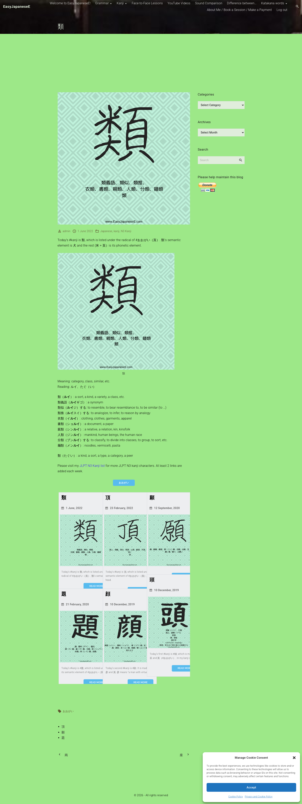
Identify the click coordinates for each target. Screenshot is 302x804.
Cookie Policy (235, 796)
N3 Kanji (126, 231)
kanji (117, 231)
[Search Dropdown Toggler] (297, 7)
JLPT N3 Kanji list (92, 466)
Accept (251, 787)
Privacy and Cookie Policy (258, 796)
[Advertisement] (151, 63)
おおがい (68, 710)
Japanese (106, 231)
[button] (294, 758)
